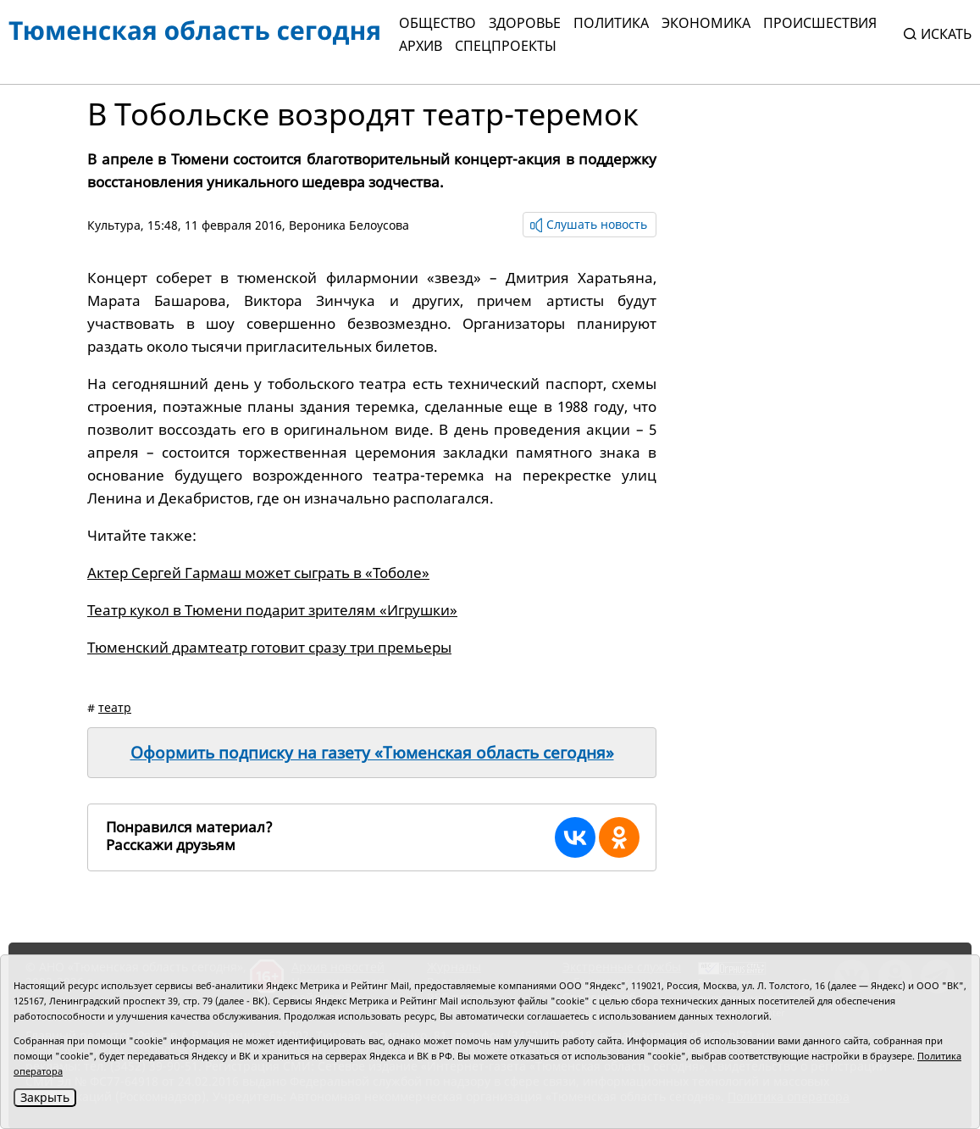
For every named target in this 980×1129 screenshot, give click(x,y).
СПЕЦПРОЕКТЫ (505, 45)
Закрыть (44, 1097)
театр (114, 707)
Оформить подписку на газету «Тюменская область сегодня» (372, 753)
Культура (114, 225)
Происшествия (820, 23)
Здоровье (525, 23)
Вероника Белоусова (349, 225)
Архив (420, 45)
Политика (611, 23)
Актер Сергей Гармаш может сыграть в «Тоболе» (258, 572)
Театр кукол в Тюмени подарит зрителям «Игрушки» (272, 610)
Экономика (706, 23)
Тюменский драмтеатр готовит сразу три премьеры (269, 647)
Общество (437, 23)
